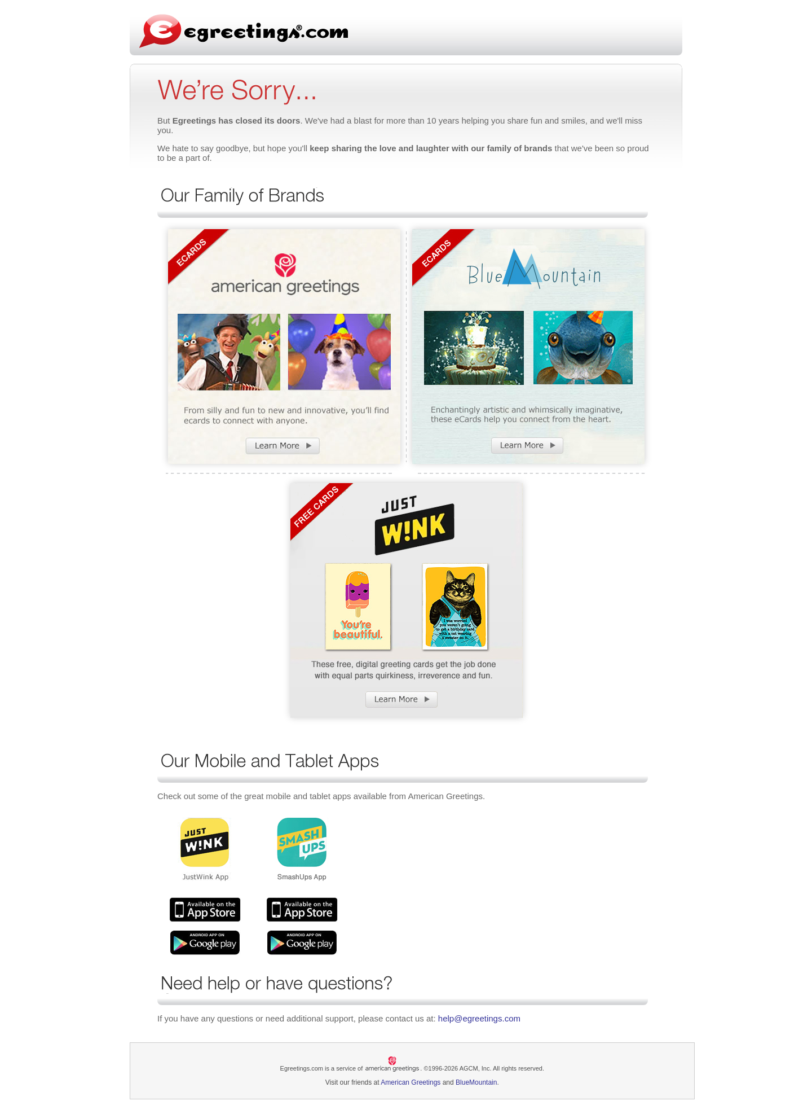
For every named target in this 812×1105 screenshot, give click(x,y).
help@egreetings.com (479, 1018)
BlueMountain (476, 1082)
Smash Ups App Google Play (302, 942)
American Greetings (410, 1082)
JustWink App (205, 909)
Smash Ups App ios (302, 909)
